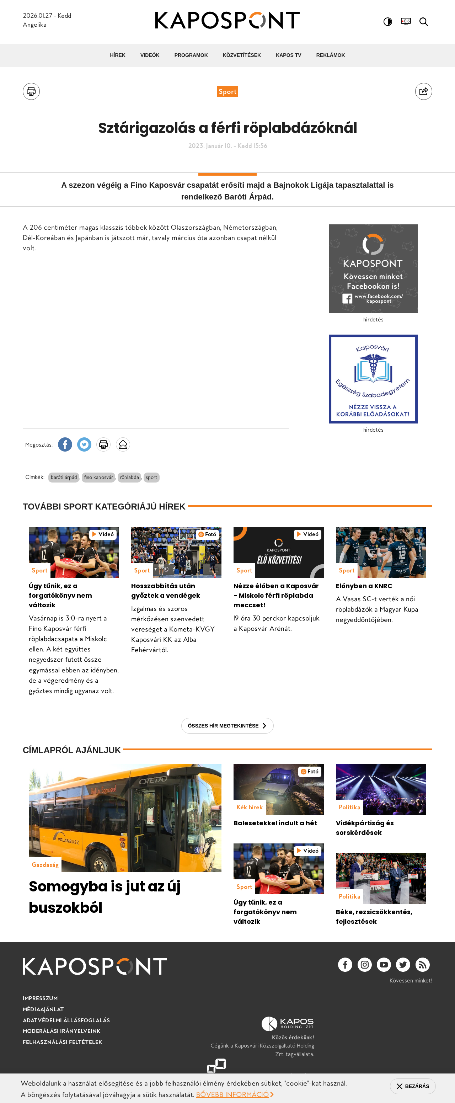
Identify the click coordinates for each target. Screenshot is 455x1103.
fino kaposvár (98, 477)
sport (151, 477)
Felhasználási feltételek (63, 1052)
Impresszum (40, 1009)
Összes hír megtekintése (223, 736)
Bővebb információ (232, 1095)
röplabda (129, 477)
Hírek (117, 55)
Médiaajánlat (44, 1020)
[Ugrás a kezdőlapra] (227, 21)
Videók (150, 55)
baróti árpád (64, 477)
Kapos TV (288, 55)
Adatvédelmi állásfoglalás (67, 1030)
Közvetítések (242, 55)
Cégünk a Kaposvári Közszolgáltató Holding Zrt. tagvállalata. (266, 1047)
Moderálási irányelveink (62, 1041)
